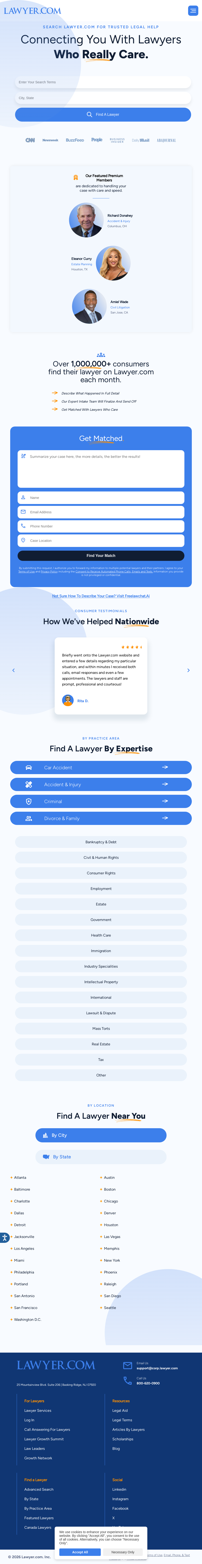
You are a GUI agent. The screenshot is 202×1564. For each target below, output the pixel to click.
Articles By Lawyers (128, 1429)
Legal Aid (120, 1410)
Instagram (120, 1499)
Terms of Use (26, 571)
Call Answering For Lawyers (47, 1429)
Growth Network (38, 1458)
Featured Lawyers (39, 1518)
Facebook (120, 1508)
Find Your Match (101, 556)
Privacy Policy (49, 571)
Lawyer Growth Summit (44, 1439)
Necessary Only (122, 1552)
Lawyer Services (37, 1410)
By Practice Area (38, 1508)
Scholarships (122, 1439)
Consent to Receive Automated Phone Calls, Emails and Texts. (114, 571)
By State (31, 1499)
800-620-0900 (148, 1383)
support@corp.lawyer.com (157, 1368)
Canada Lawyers (37, 1527)
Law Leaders (34, 1448)
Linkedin (119, 1489)
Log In (29, 1420)
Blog (116, 1448)
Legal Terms (122, 1420)
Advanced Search (39, 1489)
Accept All (80, 1552)
